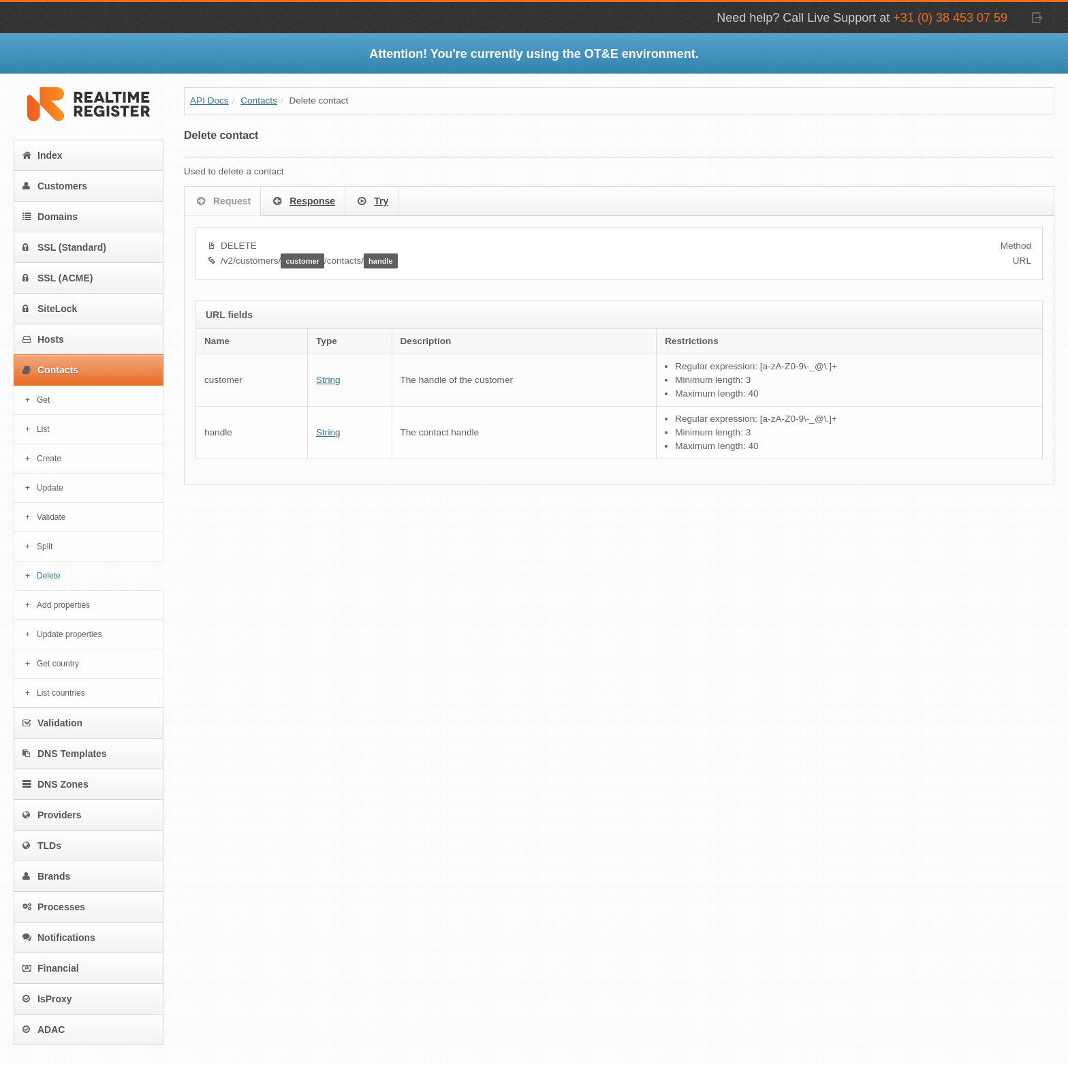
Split (44, 546)
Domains (50, 216)
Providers (52, 814)
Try (371, 202)
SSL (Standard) (64, 247)
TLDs (41, 845)
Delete (49, 576)
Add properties (63, 605)
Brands (46, 876)
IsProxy (47, 998)
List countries (61, 693)
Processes (53, 906)
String (328, 380)
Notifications (58, 937)
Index (42, 155)
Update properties (69, 634)
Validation (52, 722)
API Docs (209, 100)
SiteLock (49, 308)
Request (222, 202)
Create (49, 458)
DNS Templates (64, 753)
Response (302, 202)
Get (43, 400)
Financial (50, 968)
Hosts (43, 339)
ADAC (43, 1029)
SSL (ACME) (57, 278)
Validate (51, 517)
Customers (54, 186)
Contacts (50, 370)
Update (50, 488)
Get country (58, 663)
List (43, 429)
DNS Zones (55, 784)
